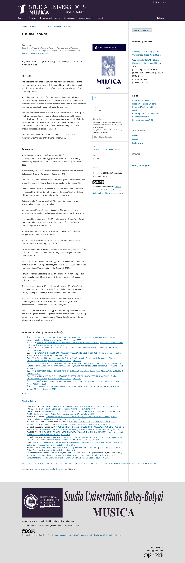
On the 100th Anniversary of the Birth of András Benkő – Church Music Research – (72, 358)
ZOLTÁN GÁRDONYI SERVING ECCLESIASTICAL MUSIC (60, 386)
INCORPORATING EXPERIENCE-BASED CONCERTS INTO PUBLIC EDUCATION (72, 442)
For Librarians (137, 143)
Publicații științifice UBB (142, 120)
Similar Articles (29, 401)
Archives (32, 18)
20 (56, 463)
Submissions (69, 18)
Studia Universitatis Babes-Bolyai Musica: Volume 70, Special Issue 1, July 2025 (85, 429)
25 (69, 463)
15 (43, 463)
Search (161, 18)
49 (130, 463)
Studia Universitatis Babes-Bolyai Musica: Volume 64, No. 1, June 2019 (65, 409)
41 (110, 463)
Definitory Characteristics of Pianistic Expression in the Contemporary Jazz (71, 447)
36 (97, 463)
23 (63, 463)
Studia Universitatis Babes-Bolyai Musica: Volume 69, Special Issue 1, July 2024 (76, 458)
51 (135, 463)
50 (133, 463)
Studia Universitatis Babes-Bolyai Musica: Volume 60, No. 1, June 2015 (70, 440)
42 (112, 463)
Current (21, 18)
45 (120, 463)
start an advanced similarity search (49, 469)
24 (66, 463)
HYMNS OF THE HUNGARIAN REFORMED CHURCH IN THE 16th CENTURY (68, 342)
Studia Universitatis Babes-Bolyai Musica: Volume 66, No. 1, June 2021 (82, 424)
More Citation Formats (103, 137)
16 (45, 463)
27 (74, 463)
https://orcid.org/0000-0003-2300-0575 (35, 53)
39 (105, 463)
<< (23, 463)
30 (81, 463)
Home (24, 26)
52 (138, 463)
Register (156, 2)
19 (53, 463)
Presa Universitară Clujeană (144, 104)
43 (115, 463)
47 (125, 463)
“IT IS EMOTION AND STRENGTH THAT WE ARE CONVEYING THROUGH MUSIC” (73, 432)
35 (94, 463)
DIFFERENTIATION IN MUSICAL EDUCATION (56, 348)
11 (33, 463)
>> (29, 393)
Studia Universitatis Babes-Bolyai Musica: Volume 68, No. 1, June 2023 (71, 338)
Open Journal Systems (141, 165)
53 (141, 463)
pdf (97, 98)
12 (35, 463)
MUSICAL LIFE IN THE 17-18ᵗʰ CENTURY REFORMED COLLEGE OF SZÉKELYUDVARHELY (73, 376)
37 (99, 463)
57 (151, 463)
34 (92, 463)
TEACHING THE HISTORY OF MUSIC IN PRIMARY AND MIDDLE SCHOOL (67, 353)
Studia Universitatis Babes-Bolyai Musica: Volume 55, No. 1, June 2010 (71, 377)
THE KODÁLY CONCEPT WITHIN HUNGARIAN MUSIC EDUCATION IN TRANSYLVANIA (73, 337)
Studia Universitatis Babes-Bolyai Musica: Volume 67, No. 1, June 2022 (64, 414)
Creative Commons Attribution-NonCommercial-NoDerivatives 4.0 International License (107, 189)
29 (79, 463)
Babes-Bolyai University (142, 100)
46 (123, 463)
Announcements (86, 18)
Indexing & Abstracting (50, 18)
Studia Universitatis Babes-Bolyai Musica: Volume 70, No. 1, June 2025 (71, 359)
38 (102, 463)
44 (117, 463)
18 (51, 463)
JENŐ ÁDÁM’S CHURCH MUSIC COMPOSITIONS (57, 381)
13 (38, 463)
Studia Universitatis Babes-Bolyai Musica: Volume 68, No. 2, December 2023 (74, 448)
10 (30, 463)
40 (107, 463)
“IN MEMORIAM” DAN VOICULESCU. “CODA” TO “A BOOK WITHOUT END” (78, 416)
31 (84, 463)
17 (48, 463)
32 (87, 463)
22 (61, 463)
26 (71, 463)
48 (128, 463)
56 (148, 463)
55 (146, 463)
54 (143, 463)
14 (40, 463)
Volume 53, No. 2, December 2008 (52, 26)
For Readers (136, 135)
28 (76, 463)
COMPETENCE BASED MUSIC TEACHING (54, 371)
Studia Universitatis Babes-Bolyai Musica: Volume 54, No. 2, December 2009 (72, 417)
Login (165, 2)
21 (58, 463)
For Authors (136, 139)
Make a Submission (142, 30)
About (100, 18)
